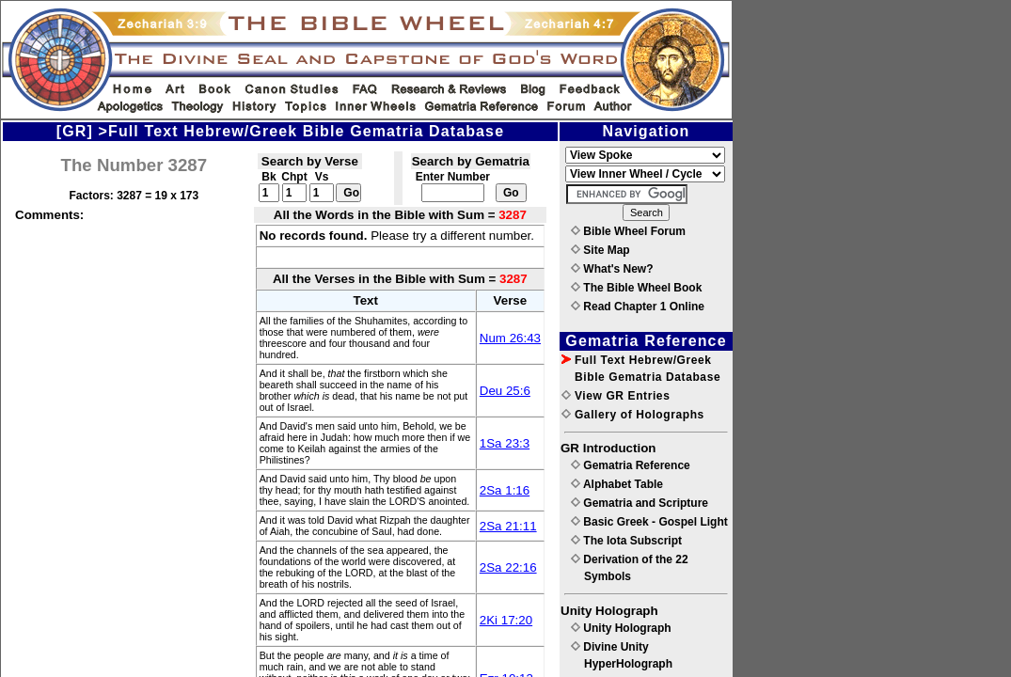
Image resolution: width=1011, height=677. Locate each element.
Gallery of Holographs (632, 414)
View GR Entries (615, 395)
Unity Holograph (621, 628)
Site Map (600, 250)
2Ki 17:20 (506, 620)
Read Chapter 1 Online (637, 306)
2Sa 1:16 (504, 490)
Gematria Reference (630, 465)
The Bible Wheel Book (636, 287)
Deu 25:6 (505, 391)
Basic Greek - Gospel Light (649, 521)
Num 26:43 (510, 338)
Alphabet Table (617, 484)
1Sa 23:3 (504, 443)
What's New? (612, 269)
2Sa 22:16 (508, 567)
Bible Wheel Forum (628, 231)
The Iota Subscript (626, 540)
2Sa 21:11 (508, 526)
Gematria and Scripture (639, 503)
